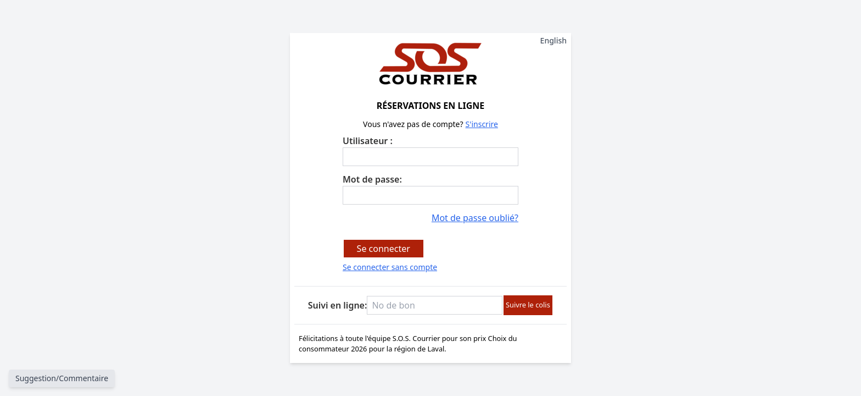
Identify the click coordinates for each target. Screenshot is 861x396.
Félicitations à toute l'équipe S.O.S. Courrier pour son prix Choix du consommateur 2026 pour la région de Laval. (430, 343)
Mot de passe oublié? (475, 218)
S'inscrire (482, 124)
